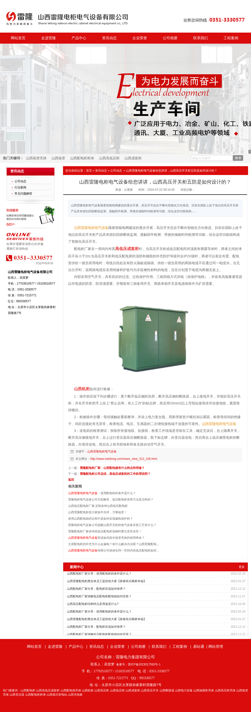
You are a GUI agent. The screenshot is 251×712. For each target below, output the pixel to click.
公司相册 (170, 38)
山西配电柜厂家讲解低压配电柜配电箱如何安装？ (99, 596)
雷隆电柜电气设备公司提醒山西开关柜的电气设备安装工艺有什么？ (112, 525)
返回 (71, 479)
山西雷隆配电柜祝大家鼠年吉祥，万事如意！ (97, 512)
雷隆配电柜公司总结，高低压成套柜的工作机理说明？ (115, 473)
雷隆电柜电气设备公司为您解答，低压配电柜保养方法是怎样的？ (110, 499)
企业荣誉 (139, 38)
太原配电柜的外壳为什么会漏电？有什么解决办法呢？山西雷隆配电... (113, 544)
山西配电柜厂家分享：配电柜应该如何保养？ (96, 588)
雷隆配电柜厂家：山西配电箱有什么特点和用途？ (112, 468)
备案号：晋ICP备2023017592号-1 (138, 664)
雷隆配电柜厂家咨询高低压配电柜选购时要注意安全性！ (105, 531)
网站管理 (215, 646)
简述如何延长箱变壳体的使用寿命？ (106, 537)
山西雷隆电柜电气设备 (102, 451)
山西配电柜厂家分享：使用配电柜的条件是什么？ (99, 573)
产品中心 (79, 38)
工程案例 (231, 38)
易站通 (200, 646)
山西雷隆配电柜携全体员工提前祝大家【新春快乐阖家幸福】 (106, 581)
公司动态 (116, 170)
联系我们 (200, 38)
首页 (89, 170)
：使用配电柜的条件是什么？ (102, 493)
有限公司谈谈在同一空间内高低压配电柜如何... (113, 550)
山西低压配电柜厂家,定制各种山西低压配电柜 (98, 506)
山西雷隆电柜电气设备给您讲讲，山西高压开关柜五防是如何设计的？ (171, 170)
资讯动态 (109, 38)
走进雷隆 (48, 38)
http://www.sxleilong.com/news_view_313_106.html (123, 459)
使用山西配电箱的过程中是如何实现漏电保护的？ (100, 518)
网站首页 (18, 38)
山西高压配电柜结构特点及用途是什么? (93, 604)
